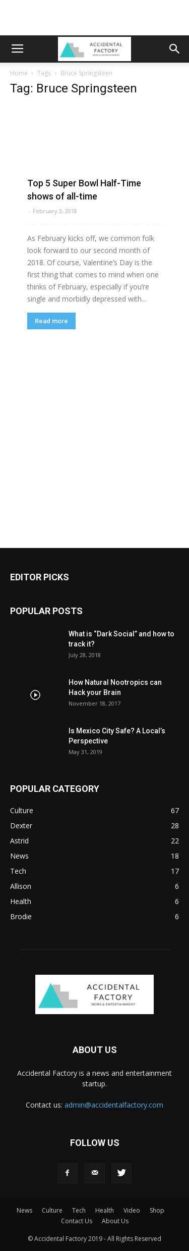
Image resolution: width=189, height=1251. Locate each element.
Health (104, 1210)
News (24, 1210)
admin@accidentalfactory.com (114, 1105)
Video (131, 1210)
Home (19, 73)
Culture (52, 1210)
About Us (115, 1221)
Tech (79, 1210)
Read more (51, 321)
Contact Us (76, 1221)
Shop (157, 1210)
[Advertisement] (94, 17)
